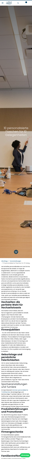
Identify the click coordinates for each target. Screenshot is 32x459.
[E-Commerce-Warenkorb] (21, 3)
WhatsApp (25, 455)
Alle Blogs (4, 261)
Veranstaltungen (15, 261)
